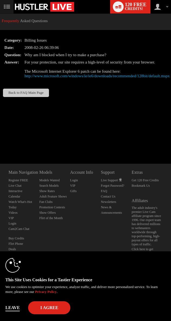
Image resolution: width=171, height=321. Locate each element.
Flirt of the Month (51, 218)
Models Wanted (49, 180)
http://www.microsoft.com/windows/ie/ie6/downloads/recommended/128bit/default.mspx (97, 76)
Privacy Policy (46, 292)
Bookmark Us (141, 186)
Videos (13, 213)
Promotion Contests (52, 207)
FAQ (104, 191)
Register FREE (18, 180)
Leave (12, 307)
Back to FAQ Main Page (26, 93)
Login (13, 223)
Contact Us (108, 196)
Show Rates (47, 191)
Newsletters (108, 202)
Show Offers (47, 213)
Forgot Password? (112, 186)
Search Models (49, 186)
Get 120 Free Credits (145, 180)
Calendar (14, 196)
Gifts (73, 191)
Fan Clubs (45, 202)
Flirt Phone (16, 244)
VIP (11, 218)
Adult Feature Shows (53, 196)
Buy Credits (16, 238)
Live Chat (15, 186)
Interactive (15, 191)
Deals (12, 249)
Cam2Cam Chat (19, 229)
